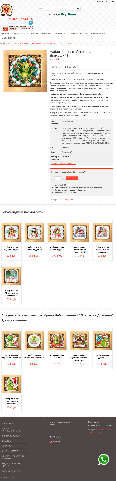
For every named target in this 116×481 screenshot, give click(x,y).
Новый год (50, 43)
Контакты (6, 446)
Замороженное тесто (80, 34)
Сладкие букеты (8, 38)
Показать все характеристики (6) (64, 163)
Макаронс (6, 34)
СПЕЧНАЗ (7, 43)
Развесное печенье (101, 34)
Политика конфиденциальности (12, 429)
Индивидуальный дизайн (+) (68, 172)
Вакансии (7, 441)
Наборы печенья (21, 34)
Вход (114, 1)
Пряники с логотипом (42, 34)
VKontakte (57, 437)
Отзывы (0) (70, 67)
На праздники (37, 43)
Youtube (56, 442)
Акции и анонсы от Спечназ (11, 464)
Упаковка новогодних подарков (12, 457)
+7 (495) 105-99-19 (20, 19)
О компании (8, 423)
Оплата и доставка (11, 436)
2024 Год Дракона (66, 43)
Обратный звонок (26, 29)
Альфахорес (61, 34)
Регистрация (102, 1)
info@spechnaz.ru (11, 29)
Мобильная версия (11, 471)
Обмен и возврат (10, 451)
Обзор (56, 67)
